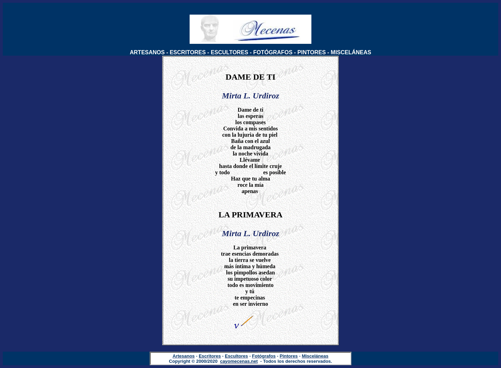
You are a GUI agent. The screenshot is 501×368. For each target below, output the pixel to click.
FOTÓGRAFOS (273, 52)
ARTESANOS (147, 52)
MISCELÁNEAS (351, 52)
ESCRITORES (188, 52)
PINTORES (311, 52)
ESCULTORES (229, 52)
